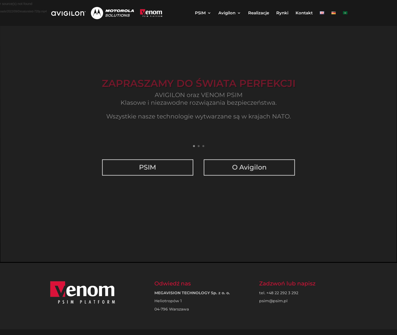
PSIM (200, 13)
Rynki (282, 13)
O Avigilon (249, 163)
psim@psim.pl (273, 300)
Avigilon (226, 13)
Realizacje (258, 13)
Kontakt (304, 13)
